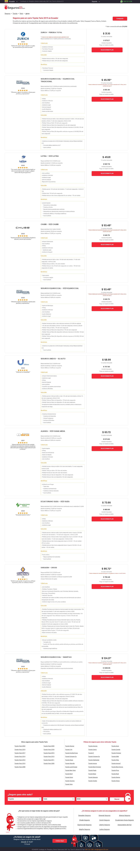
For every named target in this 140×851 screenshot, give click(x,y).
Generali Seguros (104, 815)
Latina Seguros (104, 829)
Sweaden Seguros (84, 815)
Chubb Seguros (84, 820)
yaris (21, 13)
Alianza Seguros (124, 815)
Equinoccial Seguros (84, 825)
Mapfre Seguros (84, 829)
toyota (15, 13)
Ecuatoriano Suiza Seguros (124, 820)
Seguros (7, 13)
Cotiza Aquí (60, 841)
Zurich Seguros (104, 820)
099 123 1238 (89, 849)
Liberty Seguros (104, 825)
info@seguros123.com (101, 849)
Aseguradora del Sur (125, 825)
